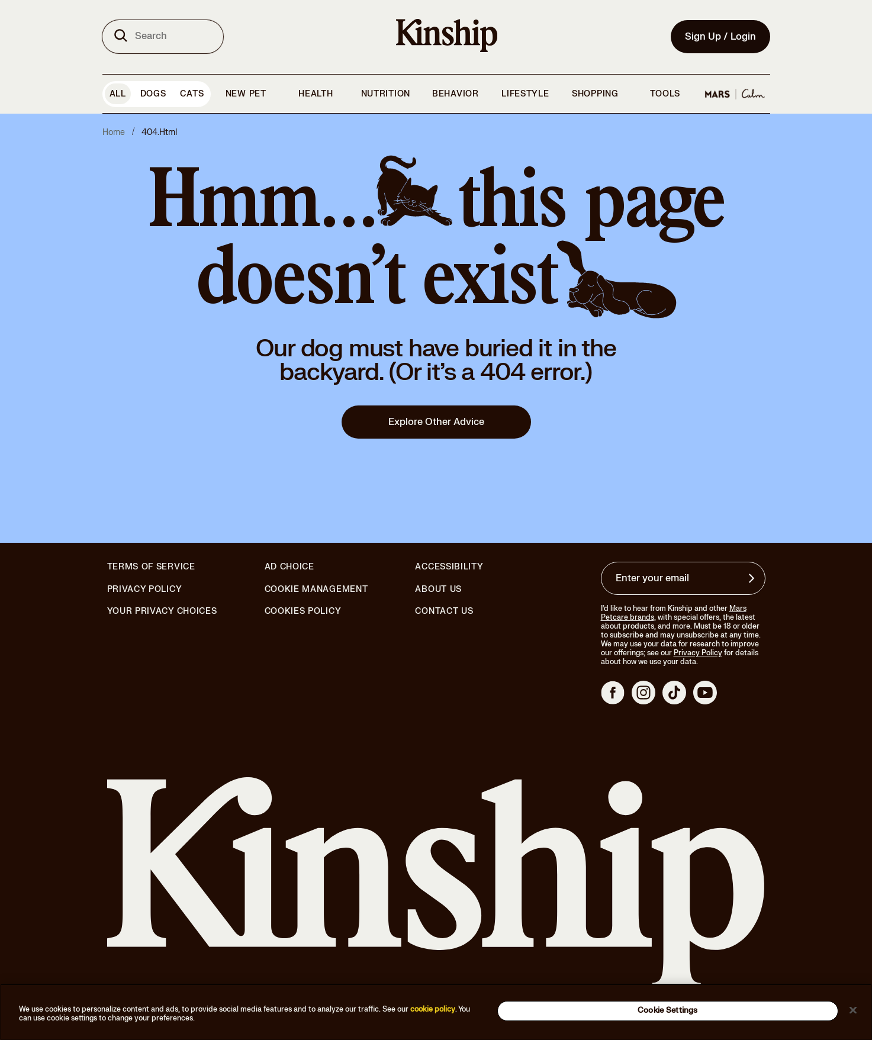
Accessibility (449, 567)
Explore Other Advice (436, 422)
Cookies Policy (303, 611)
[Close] (853, 1010)
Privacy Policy (144, 589)
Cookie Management (316, 589)
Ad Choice (289, 567)
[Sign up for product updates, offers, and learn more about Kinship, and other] (753, 578)
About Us (438, 589)
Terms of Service (151, 567)
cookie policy (432, 1009)
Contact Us (444, 611)
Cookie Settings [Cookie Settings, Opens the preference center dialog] (667, 1010)
